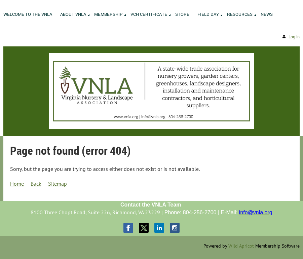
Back (36, 183)
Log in (294, 37)
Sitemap (57, 183)
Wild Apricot (241, 246)
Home (17, 183)
